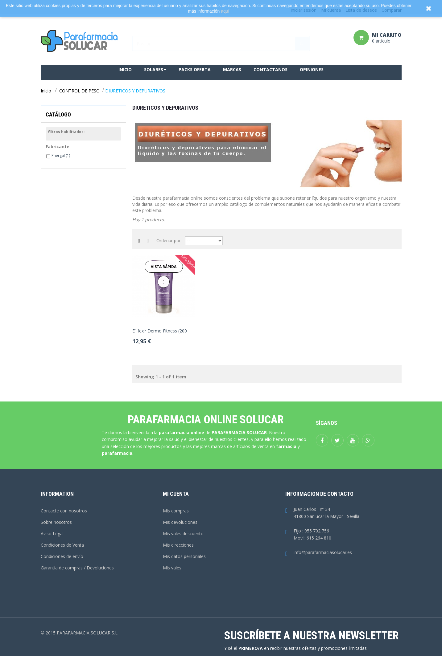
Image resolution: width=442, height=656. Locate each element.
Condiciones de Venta (62, 545)
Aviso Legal (52, 533)
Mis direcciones (178, 545)
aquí (225, 11)
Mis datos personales (184, 556)
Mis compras (176, 511)
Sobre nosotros (56, 522)
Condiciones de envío (62, 556)
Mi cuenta (176, 494)
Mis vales (172, 568)
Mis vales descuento (183, 533)
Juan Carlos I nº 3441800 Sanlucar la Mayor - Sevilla (322, 513)
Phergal (61, 155)
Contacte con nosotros (64, 511)
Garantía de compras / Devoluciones (77, 568)
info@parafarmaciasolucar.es (318, 552)
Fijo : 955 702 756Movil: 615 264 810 (308, 534)
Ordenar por (168, 240)
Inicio (46, 91)
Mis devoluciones (180, 522)
